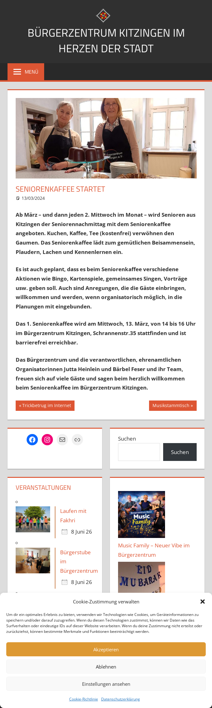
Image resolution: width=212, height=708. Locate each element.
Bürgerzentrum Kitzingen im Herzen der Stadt (106, 40)
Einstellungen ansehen (106, 684)
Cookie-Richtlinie (83, 699)
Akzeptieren (106, 649)
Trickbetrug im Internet (46, 406)
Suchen (127, 438)
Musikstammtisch (170, 406)
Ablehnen (106, 667)
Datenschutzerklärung (120, 699)
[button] (202, 601)
